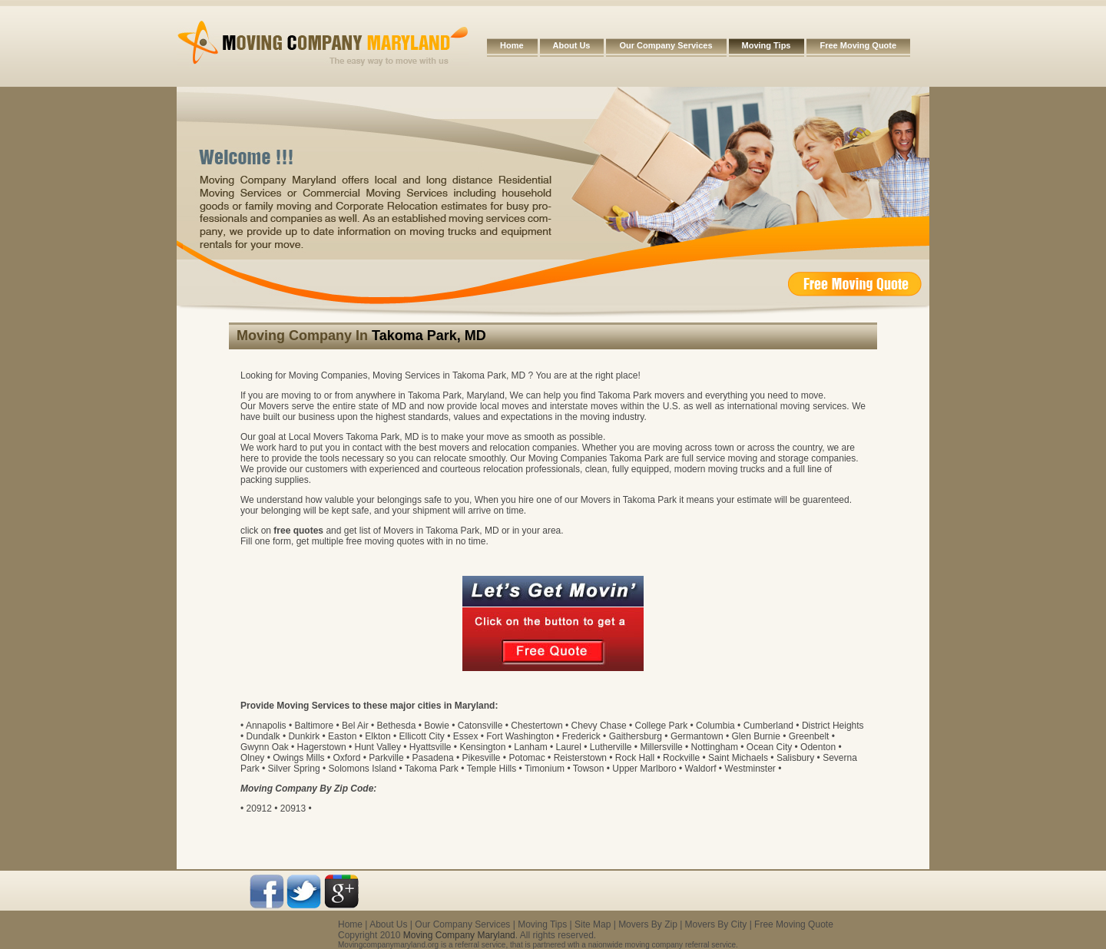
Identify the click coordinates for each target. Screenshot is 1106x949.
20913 (293, 808)
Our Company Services (665, 45)
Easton (342, 736)
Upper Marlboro (644, 768)
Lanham (530, 747)
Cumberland (768, 725)
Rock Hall (634, 757)
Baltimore (313, 725)
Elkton (377, 736)
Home (512, 45)
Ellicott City (421, 736)
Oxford (346, 757)
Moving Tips (766, 45)
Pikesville (481, 757)
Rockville (681, 757)
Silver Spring (294, 768)
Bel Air (355, 725)
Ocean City (769, 747)
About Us (572, 45)
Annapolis (266, 725)
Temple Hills (492, 768)
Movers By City (716, 924)
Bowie (436, 725)
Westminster (749, 768)
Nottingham (714, 747)
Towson (588, 768)
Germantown (697, 736)
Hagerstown (321, 747)
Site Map (593, 924)
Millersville (661, 747)
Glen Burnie (755, 736)
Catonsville (480, 725)
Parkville (386, 757)
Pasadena (433, 757)
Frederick (581, 736)
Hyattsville (430, 747)
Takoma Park (432, 768)
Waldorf (701, 768)
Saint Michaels (738, 757)
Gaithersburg (635, 736)
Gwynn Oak (264, 747)
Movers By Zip (647, 924)
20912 (259, 808)
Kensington (482, 747)
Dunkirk (304, 736)
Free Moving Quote (858, 45)
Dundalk (263, 736)
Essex (465, 736)
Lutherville (611, 747)
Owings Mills (298, 757)
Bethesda (396, 725)
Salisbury (795, 757)
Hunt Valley (377, 747)
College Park (661, 725)
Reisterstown (580, 757)
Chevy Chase (599, 725)
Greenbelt (809, 736)
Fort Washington (520, 736)
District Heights (833, 725)
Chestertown (536, 725)
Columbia (715, 725)
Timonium (545, 768)
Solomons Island (362, 768)
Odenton (818, 747)
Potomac (526, 757)
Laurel (568, 747)
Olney (252, 757)
